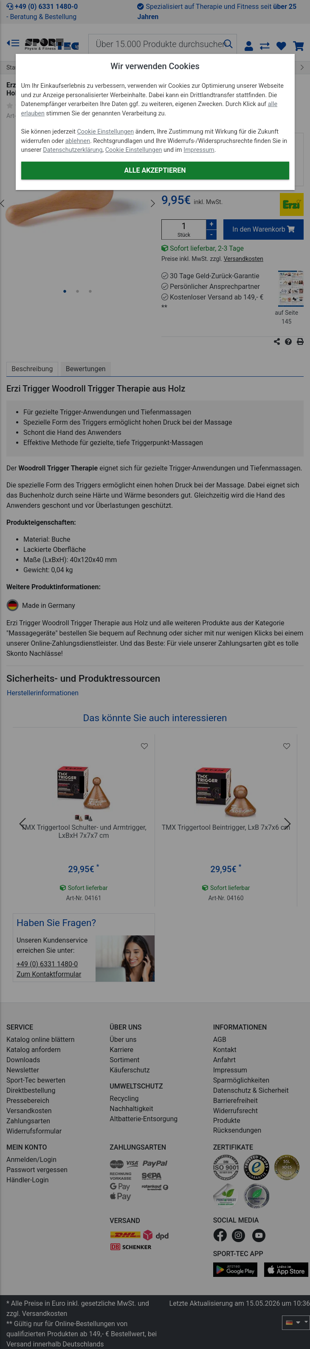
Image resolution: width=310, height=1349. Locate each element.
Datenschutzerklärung (72, 150)
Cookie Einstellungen (105, 131)
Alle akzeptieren (155, 170)
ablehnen (77, 141)
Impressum (198, 150)
